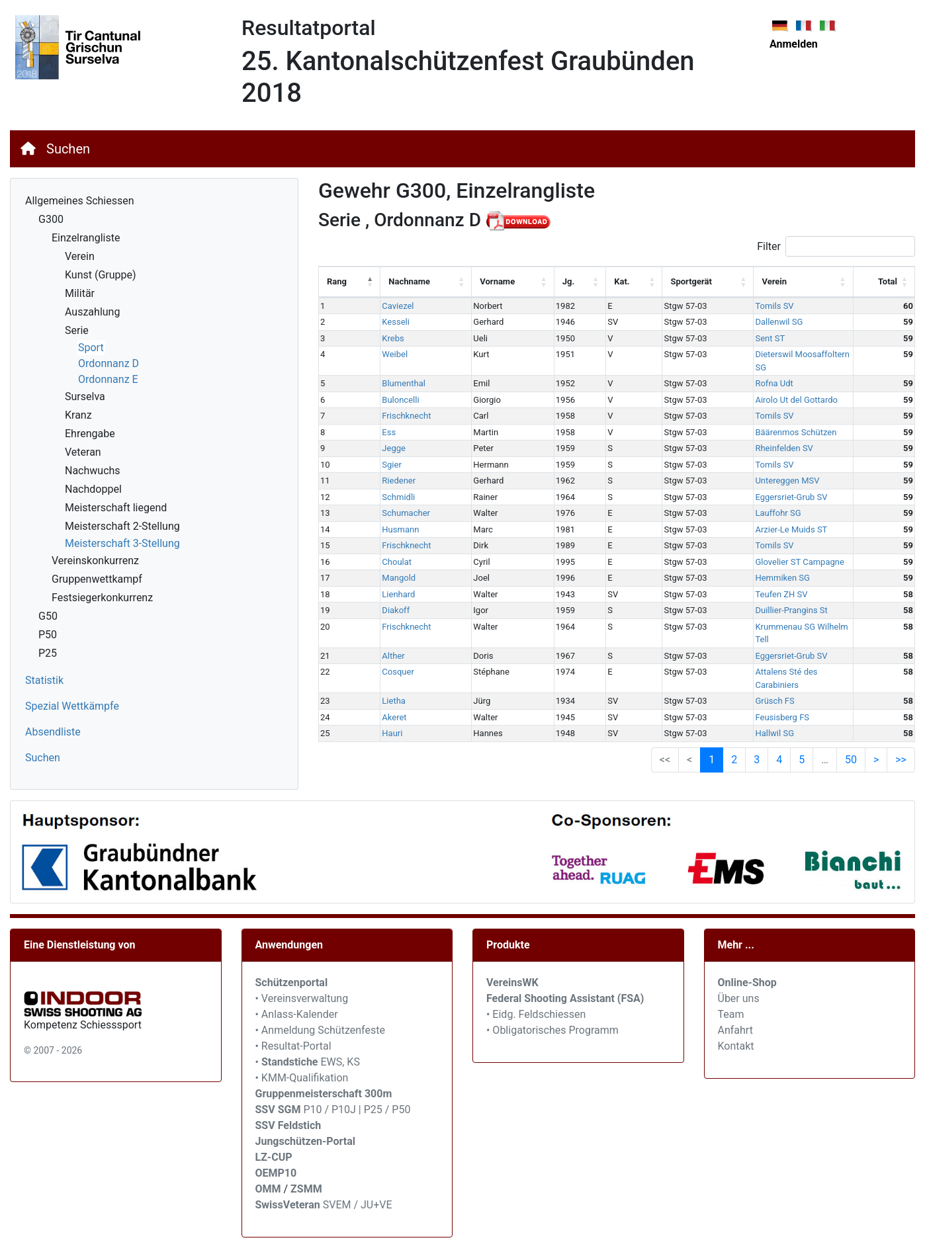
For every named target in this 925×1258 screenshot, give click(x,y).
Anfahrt (735, 1030)
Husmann (388, 516)
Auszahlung (92, 312)
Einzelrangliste (86, 237)
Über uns (739, 998)
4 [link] (779, 720)
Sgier (379, 451)
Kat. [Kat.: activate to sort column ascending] (589, 281)
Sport (91, 347)
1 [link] (712, 720)
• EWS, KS (307, 1062)
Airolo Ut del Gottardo (734, 387)
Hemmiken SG (720, 565)
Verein (80, 256)
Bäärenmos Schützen (734, 419)
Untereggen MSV (725, 468)
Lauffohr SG (716, 500)
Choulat (385, 549)
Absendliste (53, 732)
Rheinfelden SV (722, 435)
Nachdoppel (93, 489)
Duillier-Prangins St (729, 598)
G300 (51, 219)
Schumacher (394, 500)
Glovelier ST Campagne (737, 549)
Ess (377, 419)
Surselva (85, 396)
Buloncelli (388, 387)
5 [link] (802, 720)
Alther (381, 630)
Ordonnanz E (108, 379)
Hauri (380, 695)
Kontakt (736, 1046)
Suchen (68, 149)
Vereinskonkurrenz (95, 560)
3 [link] (757, 720)
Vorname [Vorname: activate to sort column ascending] (471, 281)
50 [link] (851, 720)
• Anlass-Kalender (296, 1014)
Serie (77, 330)
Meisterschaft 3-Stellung (122, 543)
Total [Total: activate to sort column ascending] (887, 281)
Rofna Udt (712, 371)
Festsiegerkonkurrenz (102, 597)
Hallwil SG (712, 695)
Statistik (44, 680)
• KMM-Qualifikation (302, 1077)
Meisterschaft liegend (116, 507)
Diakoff (384, 598)
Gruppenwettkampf (97, 579)
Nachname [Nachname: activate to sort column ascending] (397, 281)
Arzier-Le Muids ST (729, 516)
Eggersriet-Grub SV (729, 484)
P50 (47, 634)
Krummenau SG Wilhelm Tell (747, 613)
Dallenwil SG (717, 322)
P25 (47, 653)
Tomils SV (712, 306)
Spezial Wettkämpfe (72, 706)
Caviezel (386, 306)
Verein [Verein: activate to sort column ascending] (712, 281)
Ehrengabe (90, 433)
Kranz (78, 415)
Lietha (382, 662)
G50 (48, 616)
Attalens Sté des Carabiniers (747, 646)
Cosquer (386, 646)
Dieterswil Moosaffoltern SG (747, 354)
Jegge (382, 435)
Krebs (381, 338)
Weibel (383, 354)
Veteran (83, 452)
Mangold (387, 565)
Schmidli (386, 484)
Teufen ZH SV (719, 581)
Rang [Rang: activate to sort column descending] (337, 281)
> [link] (876, 720)
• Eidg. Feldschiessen (536, 1014)
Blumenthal (392, 371)
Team (731, 1014)
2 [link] (734, 720)
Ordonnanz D (108, 363)
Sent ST (708, 338)
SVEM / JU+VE (357, 1204)
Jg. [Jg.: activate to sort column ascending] (548, 281)
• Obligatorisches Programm (552, 1030)
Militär (80, 293)
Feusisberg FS (720, 678)
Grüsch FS (712, 662)
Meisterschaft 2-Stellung (122, 526)
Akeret (382, 678)
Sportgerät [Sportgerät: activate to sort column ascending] (648, 281)
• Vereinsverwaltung (302, 998)
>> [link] (900, 720)
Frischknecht (394, 403)
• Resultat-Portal (293, 1046)
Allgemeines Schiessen (79, 200)
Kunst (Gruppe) (100, 275)
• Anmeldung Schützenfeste (320, 1030)
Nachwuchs (92, 470)
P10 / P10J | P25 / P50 (333, 1109)
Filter (836, 246)
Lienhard (386, 581)
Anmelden (794, 44)
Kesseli (384, 322)
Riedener (387, 468)
